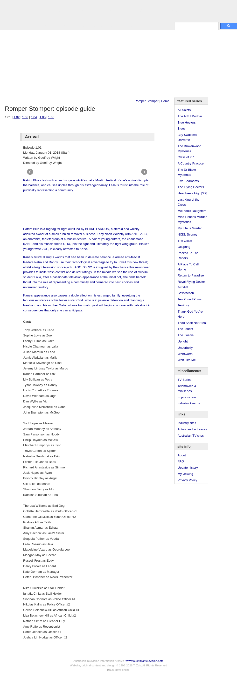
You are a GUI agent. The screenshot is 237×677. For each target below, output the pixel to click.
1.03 (25, 117)
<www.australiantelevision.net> (144, 660)
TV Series (49, 25)
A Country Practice (191, 163)
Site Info (96, 25)
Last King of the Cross (188, 202)
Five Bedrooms (188, 181)
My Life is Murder (190, 228)
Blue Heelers (186, 122)
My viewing (185, 474)
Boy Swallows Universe (187, 137)
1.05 (43, 117)
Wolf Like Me (187, 360)
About (182, 455)
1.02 (17, 117)
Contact (113, 25)
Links (81, 25)
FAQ (181, 461)
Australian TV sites (191, 435)
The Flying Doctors (191, 187)
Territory (183, 305)
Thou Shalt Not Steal (192, 323)
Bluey (182, 128)
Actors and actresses (192, 429)
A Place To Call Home (188, 267)
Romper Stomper (147, 101)
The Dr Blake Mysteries (187, 172)
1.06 (51, 117)
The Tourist (185, 329)
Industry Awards (189, 403)
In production (187, 397)
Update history (188, 467)
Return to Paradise (191, 275)
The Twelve (186, 335)
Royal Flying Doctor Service (191, 284)
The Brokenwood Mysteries (189, 148)
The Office (185, 241)
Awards (66, 25)
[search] (196, 26)
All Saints (184, 110)
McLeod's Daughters (192, 211)
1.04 (34, 117)
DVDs (128, 25)
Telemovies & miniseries (187, 388)
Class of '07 (186, 157)
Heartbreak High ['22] (192, 193)
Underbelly (185, 347)
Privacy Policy (187, 480)
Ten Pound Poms (190, 299)
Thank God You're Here (190, 314)
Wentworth (185, 354)
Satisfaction (186, 293)
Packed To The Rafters (188, 255)
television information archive (118, 11)
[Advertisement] (118, 64)
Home (165, 101)
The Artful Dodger (190, 116)
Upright (183, 341)
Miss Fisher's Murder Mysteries (192, 219)
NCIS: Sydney (187, 234)
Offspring (184, 247)
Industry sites (187, 423)
